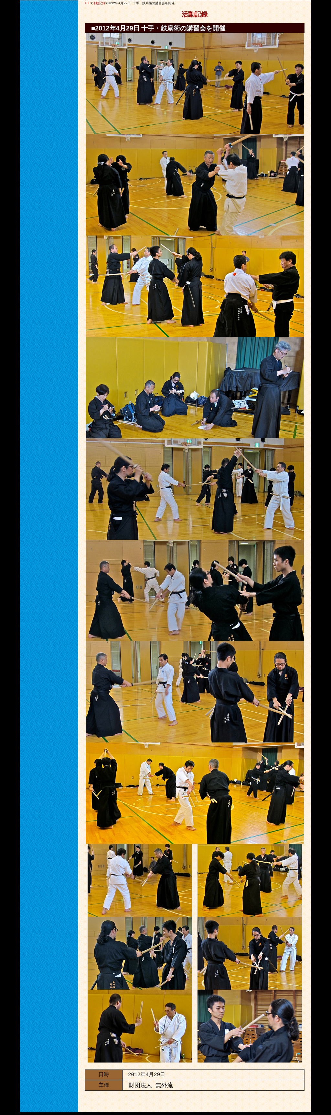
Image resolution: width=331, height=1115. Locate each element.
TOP (88, 3)
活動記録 (98, 3)
